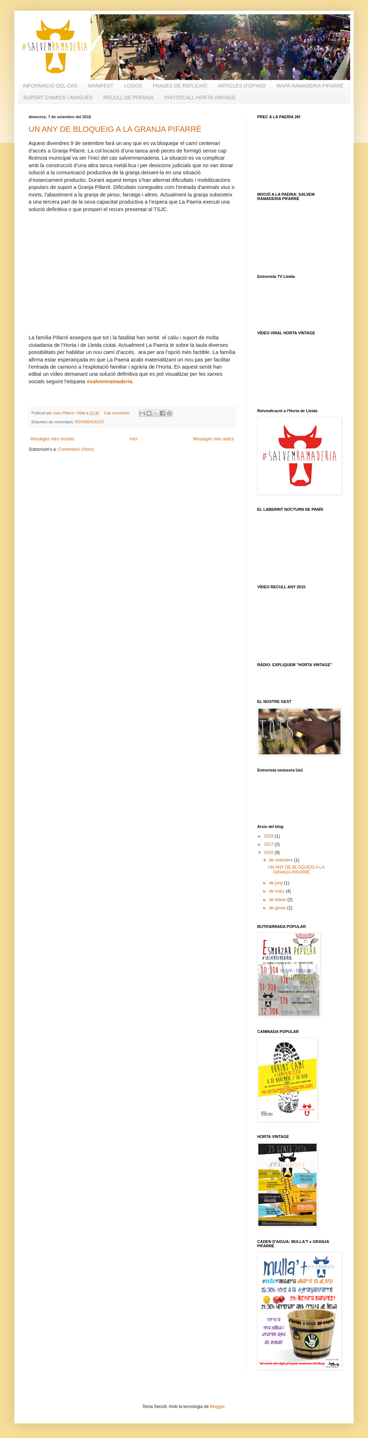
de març (277, 891)
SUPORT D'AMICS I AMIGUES (58, 97)
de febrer (278, 899)
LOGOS (133, 86)
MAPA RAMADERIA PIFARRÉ (310, 86)
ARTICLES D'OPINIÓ (242, 86)
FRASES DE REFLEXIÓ (180, 86)
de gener (278, 907)
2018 (269, 836)
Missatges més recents (52, 438)
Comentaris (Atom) (76, 449)
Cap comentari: (117, 413)
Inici (133, 438)
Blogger (217, 1406)
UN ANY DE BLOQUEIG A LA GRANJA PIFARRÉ (115, 129)
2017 (269, 844)
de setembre (281, 860)
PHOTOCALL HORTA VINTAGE (199, 97)
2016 (269, 852)
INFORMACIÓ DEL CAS (50, 86)
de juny (276, 882)
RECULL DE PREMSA (128, 97)
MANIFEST (101, 86)
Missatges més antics (213, 438)
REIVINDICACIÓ (89, 422)
